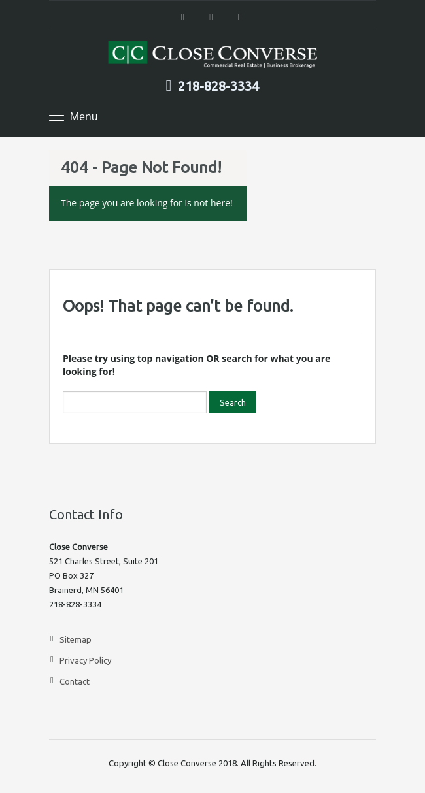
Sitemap (76, 639)
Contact (75, 681)
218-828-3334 (218, 86)
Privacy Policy (85, 660)
